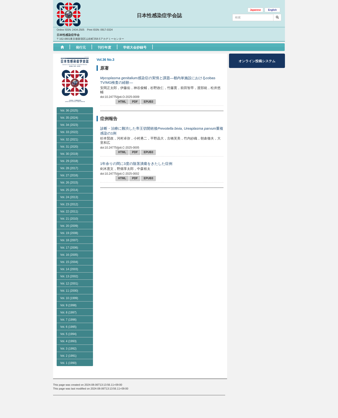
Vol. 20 (69, 246)
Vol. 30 (69, 174)
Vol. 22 (69, 232)
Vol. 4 (68, 361)
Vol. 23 (69, 224)
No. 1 (66, 131)
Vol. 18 (69, 260)
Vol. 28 (69, 188)
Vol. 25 (69, 210)
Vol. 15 (69, 282)
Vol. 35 (69, 138)
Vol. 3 (68, 369)
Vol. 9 (68, 325)
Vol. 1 (68, 383)
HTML (122, 101)
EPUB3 (148, 101)
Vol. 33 (69, 152)
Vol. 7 (68, 340)
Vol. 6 (68, 347)
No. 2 (66, 124)
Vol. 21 (69, 239)
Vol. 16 (69, 275)
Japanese (255, 10)
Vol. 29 (69, 181)
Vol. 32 (69, 160)
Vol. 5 (68, 354)
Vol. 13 (69, 296)
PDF (135, 101)
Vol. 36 (69, 110)
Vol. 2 (68, 376)
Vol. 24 (69, 217)
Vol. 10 (69, 318)
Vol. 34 (69, 145)
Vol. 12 (69, 304)
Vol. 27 (69, 195)
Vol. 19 (69, 253)
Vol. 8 (68, 332)
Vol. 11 (69, 311)
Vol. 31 (69, 167)
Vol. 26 (69, 203)
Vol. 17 (69, 268)
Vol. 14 (69, 289)
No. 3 (66, 117)
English (272, 10)
